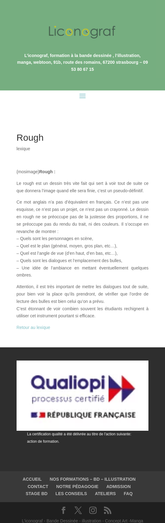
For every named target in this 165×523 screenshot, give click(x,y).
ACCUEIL (32, 465)
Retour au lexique (33, 313)
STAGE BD (37, 479)
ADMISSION (118, 472)
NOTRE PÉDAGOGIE (77, 472)
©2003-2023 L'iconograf (83, 514)
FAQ (128, 479)
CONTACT (38, 472)
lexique (23, 134)
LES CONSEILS (71, 479)
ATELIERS (105, 479)
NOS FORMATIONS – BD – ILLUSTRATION (93, 465)
